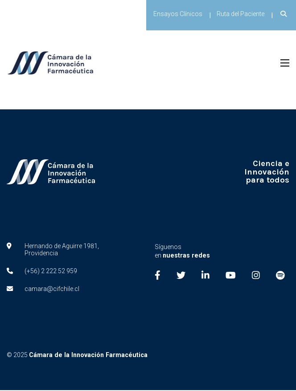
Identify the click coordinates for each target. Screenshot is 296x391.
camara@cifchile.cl (52, 289)
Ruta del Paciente (240, 14)
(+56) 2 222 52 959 (51, 271)
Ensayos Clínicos (177, 14)
